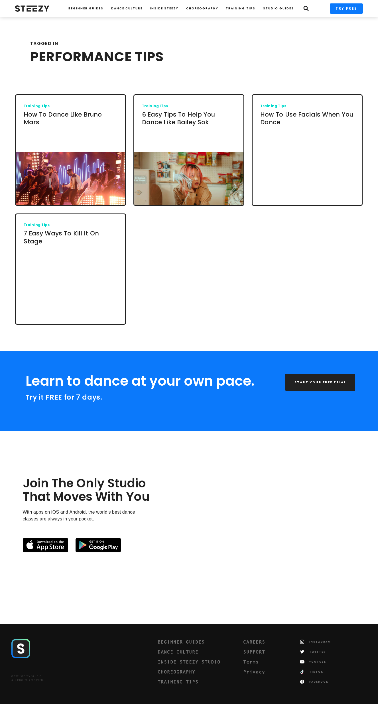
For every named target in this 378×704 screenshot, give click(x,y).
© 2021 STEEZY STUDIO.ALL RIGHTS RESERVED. (27, 678)
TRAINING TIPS (240, 8)
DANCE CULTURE (178, 651)
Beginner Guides (85, 8)
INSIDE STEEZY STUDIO (189, 661)
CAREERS (254, 641)
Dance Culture (127, 8)
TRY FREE (346, 8)
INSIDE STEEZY (164, 8)
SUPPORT (254, 651)
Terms (251, 661)
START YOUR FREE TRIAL (320, 382)
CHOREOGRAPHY (202, 8)
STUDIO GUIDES (278, 8)
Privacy (254, 671)
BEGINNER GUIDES (181, 641)
